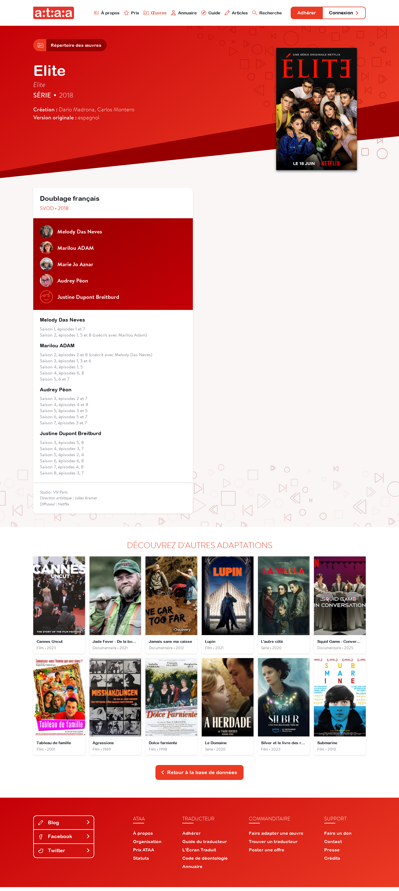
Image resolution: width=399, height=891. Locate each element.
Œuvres (148, 13)
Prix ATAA (143, 853)
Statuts (141, 861)
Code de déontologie (205, 861)
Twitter (64, 854)
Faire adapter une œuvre (276, 836)
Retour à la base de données (199, 776)
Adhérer (303, 13)
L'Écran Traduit (199, 853)
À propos (100, 13)
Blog (64, 826)
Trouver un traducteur (273, 845)
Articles (230, 13)
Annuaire (178, 13)
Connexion (343, 13)
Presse (332, 853)
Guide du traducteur (204, 845)
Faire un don (338, 836)
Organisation (147, 845)
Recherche (262, 13)
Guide (204, 13)
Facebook (64, 840)
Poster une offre (266, 853)
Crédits (332, 861)
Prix (125, 13)
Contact (333, 845)
